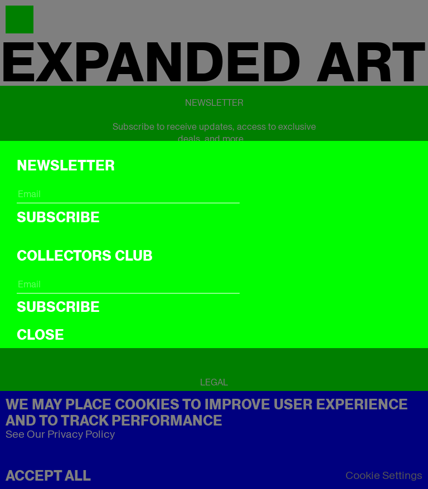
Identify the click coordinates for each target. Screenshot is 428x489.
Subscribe (58, 217)
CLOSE (40, 335)
